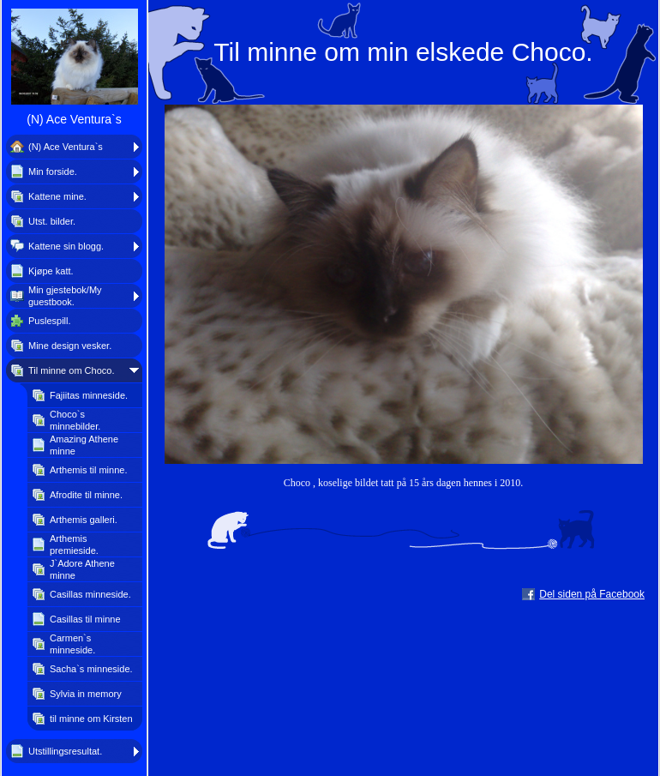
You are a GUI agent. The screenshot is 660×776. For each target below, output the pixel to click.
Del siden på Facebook (592, 594)
